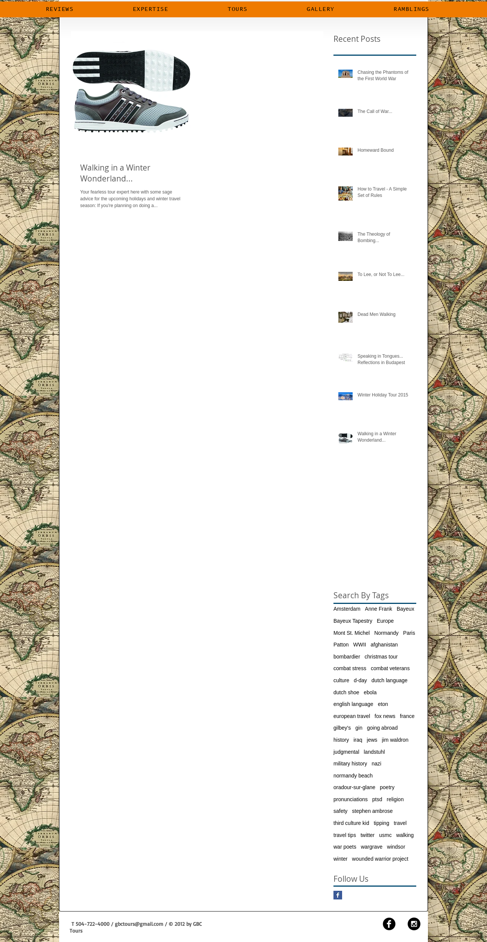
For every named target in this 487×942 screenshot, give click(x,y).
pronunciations (350, 799)
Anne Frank (378, 609)
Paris (409, 633)
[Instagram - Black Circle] (414, 924)
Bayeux (405, 609)
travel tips (344, 835)
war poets (344, 847)
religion (395, 799)
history (341, 740)
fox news (384, 716)
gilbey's (342, 728)
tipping (381, 823)
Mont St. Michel (351, 633)
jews (372, 740)
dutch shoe (346, 692)
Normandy (386, 633)
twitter (367, 835)
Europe (385, 621)
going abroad (382, 728)
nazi (376, 764)
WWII (359, 645)
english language (353, 704)
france (407, 716)
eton (383, 704)
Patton (341, 645)
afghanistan (384, 645)
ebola (370, 692)
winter (340, 859)
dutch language (389, 680)
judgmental (346, 752)
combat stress (349, 668)
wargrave (372, 847)
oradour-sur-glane (354, 787)
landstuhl (374, 752)
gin (358, 728)
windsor (396, 847)
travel (400, 823)
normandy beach (353, 776)
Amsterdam (347, 609)
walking (405, 835)
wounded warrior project (380, 859)
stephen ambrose (372, 811)
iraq (357, 740)
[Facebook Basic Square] (337, 895)
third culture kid (351, 823)
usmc (385, 835)
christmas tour (381, 657)
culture (341, 680)
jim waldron (395, 740)
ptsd (377, 799)
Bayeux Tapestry (352, 621)
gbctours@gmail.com (139, 924)
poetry (387, 787)
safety (340, 811)
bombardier (346, 657)
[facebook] (389, 924)
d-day (360, 680)
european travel (351, 716)
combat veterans (390, 668)
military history (350, 764)
